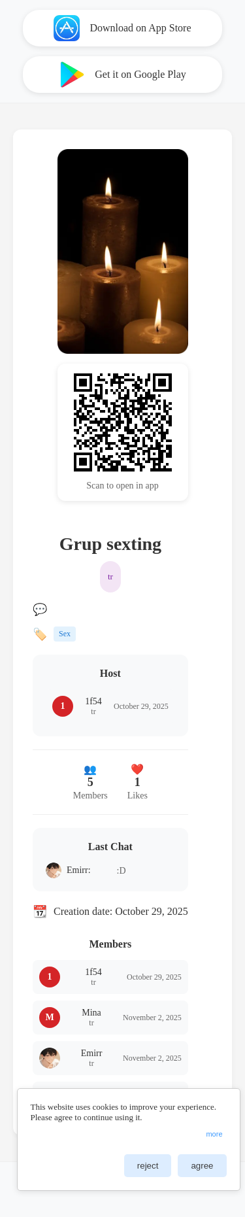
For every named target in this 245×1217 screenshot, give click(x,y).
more (214, 1134)
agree (202, 1166)
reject (148, 1166)
